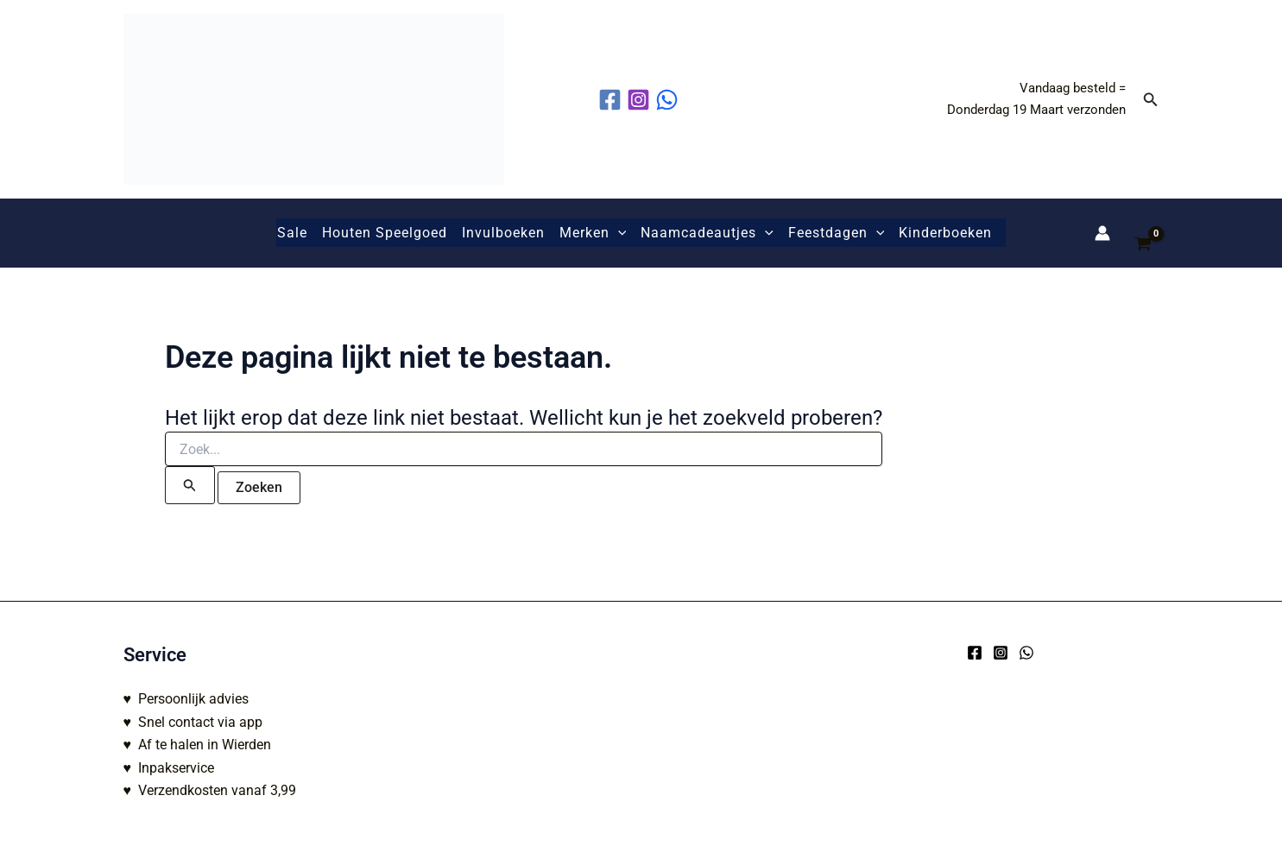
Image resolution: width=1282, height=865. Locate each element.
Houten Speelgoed (384, 232)
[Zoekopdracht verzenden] (190, 485)
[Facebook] (974, 652)
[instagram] (641, 99)
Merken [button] (593, 233)
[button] (1151, 99)
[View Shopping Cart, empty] (1143, 233)
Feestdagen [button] (836, 233)
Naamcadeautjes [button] (707, 233)
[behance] (669, 99)
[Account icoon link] (1102, 233)
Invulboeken (503, 232)
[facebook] (612, 99)
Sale (292, 232)
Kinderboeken (945, 232)
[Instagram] (1000, 652)
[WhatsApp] (1026, 652)
